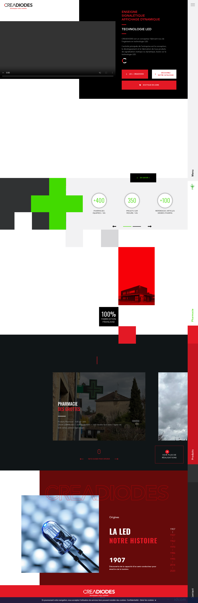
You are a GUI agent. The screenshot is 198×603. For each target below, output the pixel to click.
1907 (172, 529)
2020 (172, 571)
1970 (172, 547)
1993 (172, 559)
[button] (127, 226)
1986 (172, 553)
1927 (172, 535)
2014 (172, 565)
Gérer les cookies (147, 600)
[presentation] (114, 226)
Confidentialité (133, 600)
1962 (172, 541)
